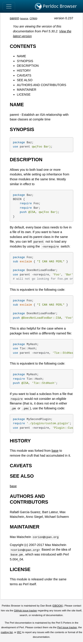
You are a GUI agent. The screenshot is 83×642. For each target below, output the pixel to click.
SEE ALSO (24, 80)
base (55, 450)
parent (14, 18)
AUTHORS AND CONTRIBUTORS (41, 85)
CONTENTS (23, 46)
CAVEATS (24, 75)
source (24, 18)
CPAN (33, 18)
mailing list (7, 632)
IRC (19, 632)
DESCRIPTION (28, 65)
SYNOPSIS (25, 61)
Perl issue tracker (67, 627)
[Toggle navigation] (9, 6)
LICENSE (24, 94)
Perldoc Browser (56, 6)
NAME (21, 56)
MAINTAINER (26, 89)
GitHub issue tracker (25, 610)
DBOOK (57, 605)
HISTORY (24, 70)
